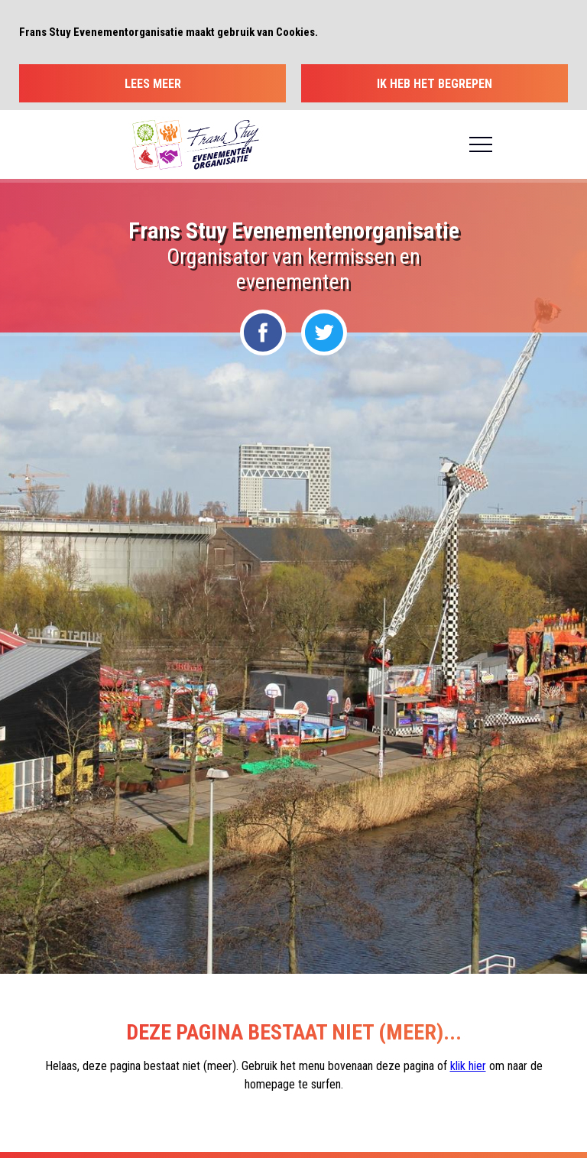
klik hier (468, 1066)
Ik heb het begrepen (434, 83)
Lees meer (153, 83)
